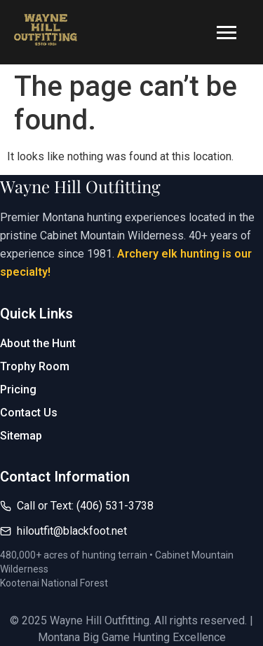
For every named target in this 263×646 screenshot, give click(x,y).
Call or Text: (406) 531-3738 (85, 505)
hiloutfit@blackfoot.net (72, 531)
